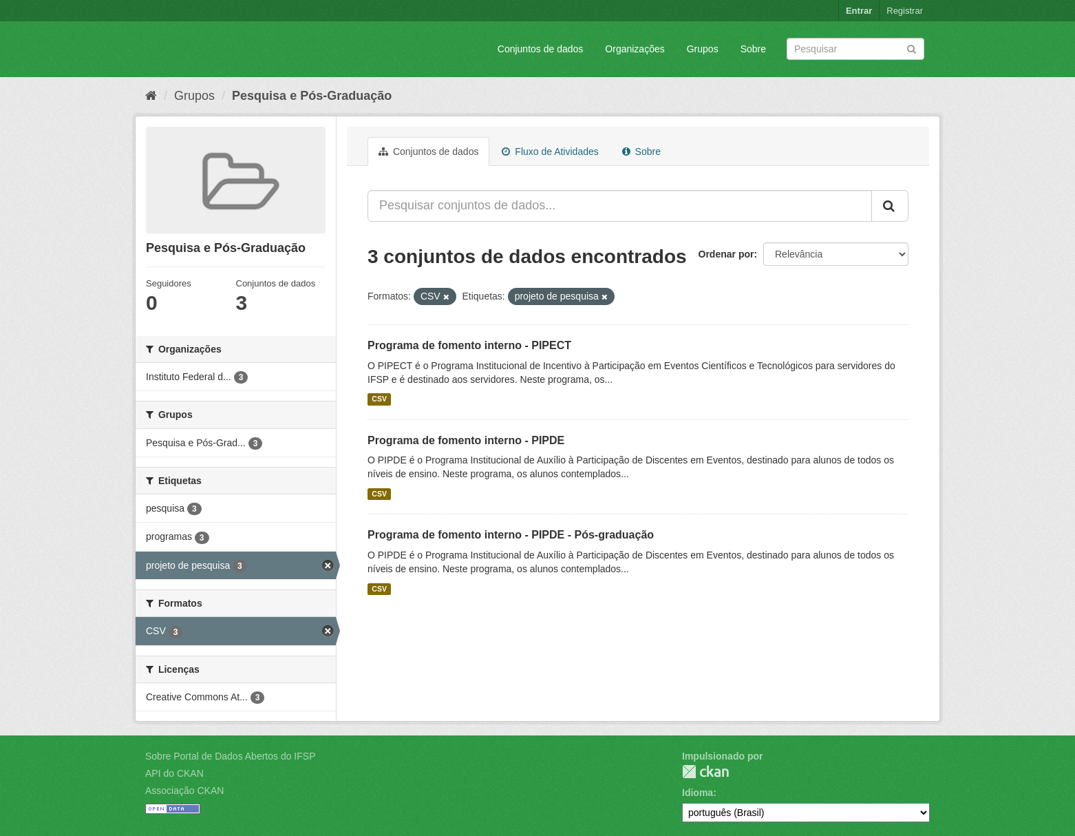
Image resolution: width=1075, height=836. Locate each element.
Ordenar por (726, 254)
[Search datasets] (855, 49)
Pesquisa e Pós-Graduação (312, 96)
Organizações (634, 48)
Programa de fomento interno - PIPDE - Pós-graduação (511, 535)
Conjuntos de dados (541, 48)
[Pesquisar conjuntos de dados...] (620, 206)
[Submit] (911, 48)
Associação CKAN (184, 790)
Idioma (697, 792)
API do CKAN (174, 773)
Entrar (859, 11)
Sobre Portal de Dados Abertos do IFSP (230, 756)
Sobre (753, 48)
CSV (379, 399)
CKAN (705, 771)
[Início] (151, 96)
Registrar (904, 11)
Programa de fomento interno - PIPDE (466, 440)
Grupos (703, 48)
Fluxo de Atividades (550, 151)
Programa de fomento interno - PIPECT (469, 345)
